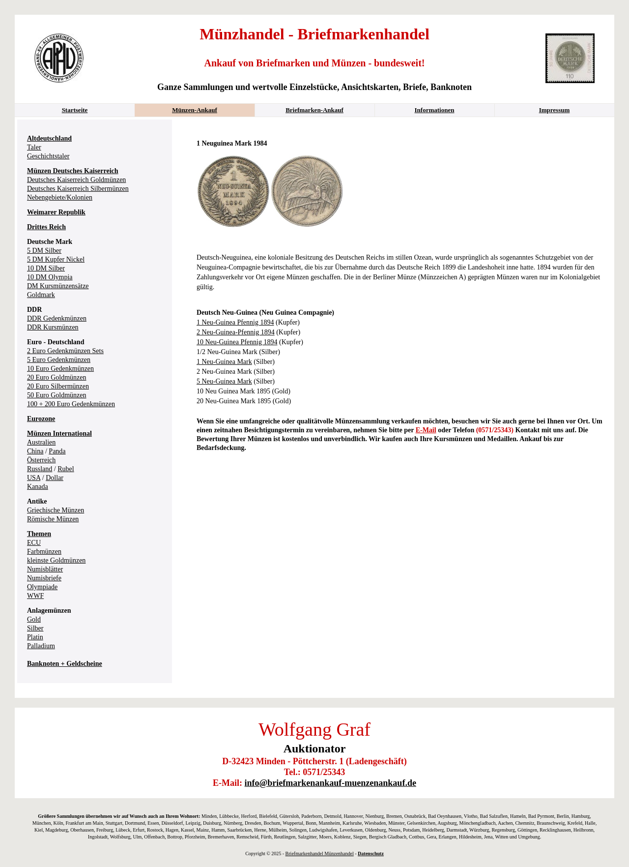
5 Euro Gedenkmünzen (58, 359)
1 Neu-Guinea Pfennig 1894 (235, 322)
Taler (34, 147)
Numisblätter (45, 569)
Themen (39, 534)
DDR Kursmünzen (53, 327)
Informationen (435, 110)
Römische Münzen (53, 519)
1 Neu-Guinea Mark (224, 361)
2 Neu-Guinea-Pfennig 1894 (236, 332)
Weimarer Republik (56, 212)
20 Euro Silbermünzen (58, 386)
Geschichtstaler (48, 156)
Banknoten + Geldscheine (64, 663)
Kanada (37, 486)
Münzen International (59, 433)
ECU (34, 542)
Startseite (75, 110)
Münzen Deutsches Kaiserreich (72, 171)
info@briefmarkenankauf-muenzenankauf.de (330, 783)
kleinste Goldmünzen (56, 560)
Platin (35, 637)
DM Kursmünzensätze (58, 286)
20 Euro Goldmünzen (56, 377)
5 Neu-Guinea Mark (224, 381)
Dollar (54, 477)
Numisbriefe (44, 578)
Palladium (41, 646)
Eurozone (41, 418)
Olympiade (42, 587)
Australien (41, 442)
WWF (35, 595)
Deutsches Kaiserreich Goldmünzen (76, 179)
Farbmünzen (44, 551)
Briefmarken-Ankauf (314, 110)
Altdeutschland (49, 138)
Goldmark (41, 295)
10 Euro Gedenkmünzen (60, 368)
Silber (35, 628)
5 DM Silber (44, 250)
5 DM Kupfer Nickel (56, 259)
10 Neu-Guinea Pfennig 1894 (237, 342)
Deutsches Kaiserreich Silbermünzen (78, 188)
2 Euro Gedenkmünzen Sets (65, 351)
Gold (34, 619)
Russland (39, 469)
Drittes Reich (46, 227)
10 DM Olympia (50, 277)
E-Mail (426, 430)
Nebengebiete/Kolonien (59, 197)
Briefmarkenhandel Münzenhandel (320, 853)
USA (33, 477)
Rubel (65, 469)
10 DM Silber (46, 268)
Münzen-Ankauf (194, 110)
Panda (57, 451)
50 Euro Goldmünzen (56, 395)
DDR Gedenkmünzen (56, 318)
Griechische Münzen (55, 510)
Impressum (554, 110)
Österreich (41, 460)
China (35, 451)
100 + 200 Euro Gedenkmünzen (71, 404)
